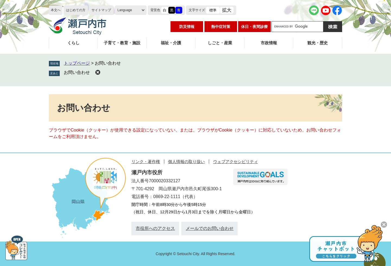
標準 (212, 10)
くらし (73, 42)
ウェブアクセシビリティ (235, 161)
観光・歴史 (317, 42)
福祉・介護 (171, 42)
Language (125, 10)
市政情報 (269, 42)
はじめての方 (76, 10)
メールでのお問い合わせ (210, 228)
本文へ (56, 10)
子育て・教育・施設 (122, 42)
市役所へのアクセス (155, 228)
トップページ (77, 63)
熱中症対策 (220, 26)
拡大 (226, 10)
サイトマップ (101, 10)
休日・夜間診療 (254, 26)
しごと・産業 (220, 42)
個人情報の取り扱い (186, 161)
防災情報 (186, 26)
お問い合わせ (77, 72)
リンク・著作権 (145, 161)
